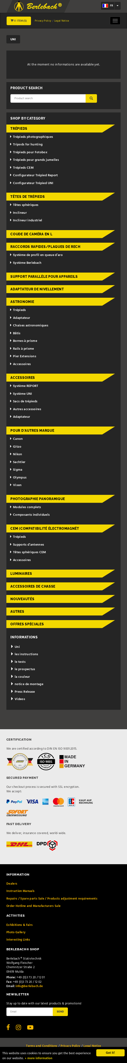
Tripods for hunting (26, 144)
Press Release (22, 692)
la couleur (20, 677)
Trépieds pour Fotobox (28, 152)
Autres (17, 611)
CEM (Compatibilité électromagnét (44, 528)
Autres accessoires (25, 409)
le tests (18, 662)
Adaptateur (19, 318)
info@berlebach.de (29, 986)
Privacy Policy (43, 21)
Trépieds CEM (21, 168)
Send (60, 1011)
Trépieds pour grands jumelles (34, 160)
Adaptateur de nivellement (37, 289)
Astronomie (22, 302)
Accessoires (20, 364)
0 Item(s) (19, 21)
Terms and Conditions (41, 1046)
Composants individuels (29, 515)
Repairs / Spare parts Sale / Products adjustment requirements (51, 898)
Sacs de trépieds (23, 401)
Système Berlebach (25, 263)
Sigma (15, 470)
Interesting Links (18, 939)
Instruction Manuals (20, 891)
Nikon (15, 454)
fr (107, 5)
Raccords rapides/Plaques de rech (45, 247)
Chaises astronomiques (28, 325)
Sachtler (17, 462)
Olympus (17, 477)
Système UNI (20, 394)
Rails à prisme (21, 349)
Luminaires (21, 574)
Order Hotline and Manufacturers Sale (33, 906)
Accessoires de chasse (32, 586)
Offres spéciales (27, 624)
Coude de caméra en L (31, 234)
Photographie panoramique (37, 499)
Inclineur (18, 213)
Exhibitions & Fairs (19, 925)
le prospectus (22, 669)
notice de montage (26, 684)
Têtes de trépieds (27, 197)
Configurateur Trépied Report (33, 175)
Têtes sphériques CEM (27, 552)
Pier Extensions (22, 356)
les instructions (24, 654)
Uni (15, 647)
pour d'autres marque (32, 430)
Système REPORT (23, 386)
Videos (17, 699)
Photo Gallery (16, 932)
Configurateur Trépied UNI (31, 183)
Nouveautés (22, 599)
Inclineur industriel (25, 220)
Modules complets (25, 507)
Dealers (11, 883)
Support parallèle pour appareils (44, 277)
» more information (39, 1058)
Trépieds (18, 128)
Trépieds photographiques (31, 137)
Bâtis (15, 333)
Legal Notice (61, 21)
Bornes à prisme (23, 341)
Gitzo (15, 447)
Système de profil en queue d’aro (36, 255)
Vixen (15, 485)
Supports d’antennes (26, 545)
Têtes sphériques (23, 205)
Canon (16, 439)
